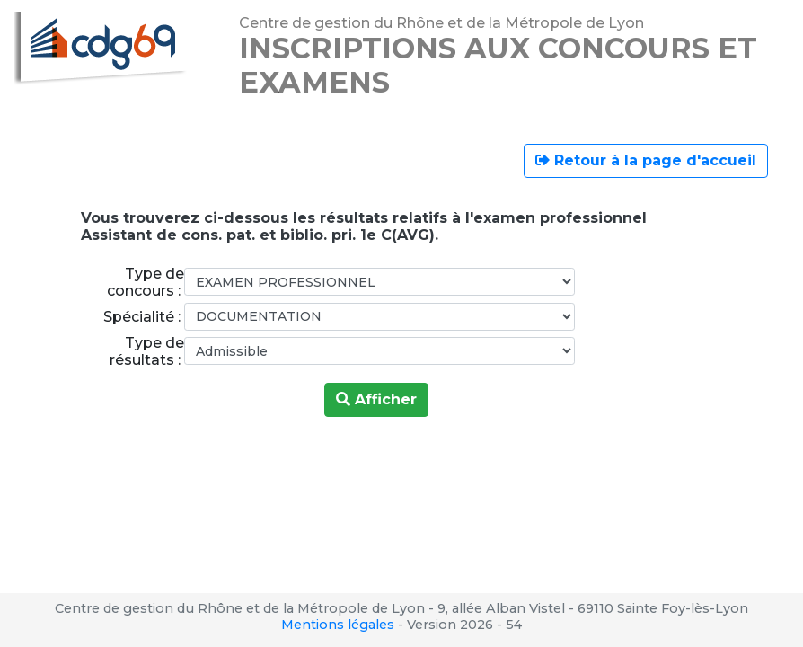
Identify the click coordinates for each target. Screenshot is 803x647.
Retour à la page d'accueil (645, 160)
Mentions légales (337, 624)
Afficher (376, 399)
